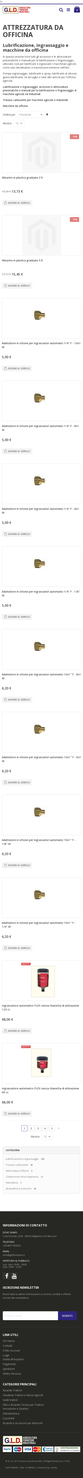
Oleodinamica (11, 1413)
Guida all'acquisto (13, 1359)
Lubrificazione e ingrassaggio (22, 1159)
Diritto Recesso (12, 1373)
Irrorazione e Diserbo (15, 1408)
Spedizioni (9, 1369)
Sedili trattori (10, 1400)
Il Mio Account (11, 1350)
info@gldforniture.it (14, 1255)
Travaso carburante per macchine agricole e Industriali (35, 100)
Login (6, 1355)
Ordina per (9, 114)
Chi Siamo (9, 1341)
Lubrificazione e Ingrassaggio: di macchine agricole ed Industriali (40, 90)
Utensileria (12, 1182)
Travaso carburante (17, 1164)
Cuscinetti (8, 1418)
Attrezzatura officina (17, 1170)
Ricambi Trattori (12, 1390)
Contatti (7, 1345)
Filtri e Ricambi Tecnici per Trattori (23, 1404)
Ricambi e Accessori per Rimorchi (23, 1423)
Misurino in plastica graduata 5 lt (22, 260)
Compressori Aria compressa (22, 1176)
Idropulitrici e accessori (18, 1188)
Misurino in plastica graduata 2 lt (22, 177)
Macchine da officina (15, 106)
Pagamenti (9, 1364)
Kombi (54, 1467)
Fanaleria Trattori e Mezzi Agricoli (23, 1395)
